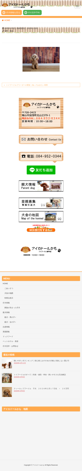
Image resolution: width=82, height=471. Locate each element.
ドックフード (8, 336)
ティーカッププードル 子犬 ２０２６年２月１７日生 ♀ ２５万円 (41, 389)
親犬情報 (6, 312)
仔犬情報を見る (13, 12)
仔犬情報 (6, 303)
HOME (5, 284)
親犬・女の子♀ (10, 322)
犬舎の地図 (8, 293)
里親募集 (6, 332)
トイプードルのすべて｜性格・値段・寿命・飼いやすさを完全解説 (40, 375)
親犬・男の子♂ (10, 317)
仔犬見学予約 (34, 12)
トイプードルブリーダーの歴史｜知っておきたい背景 (27, 85)
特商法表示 (8, 298)
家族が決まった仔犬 (12, 308)
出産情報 (6, 327)
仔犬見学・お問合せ (10, 346)
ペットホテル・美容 (10, 341)
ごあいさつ (8, 288)
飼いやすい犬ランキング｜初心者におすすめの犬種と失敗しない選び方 (41, 361)
